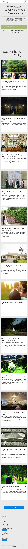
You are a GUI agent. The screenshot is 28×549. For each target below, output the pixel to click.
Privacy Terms (4, 527)
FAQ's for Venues (5, 537)
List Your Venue (5, 533)
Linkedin (4, 522)
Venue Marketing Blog (6, 538)
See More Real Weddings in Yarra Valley (14, 507)
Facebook (4, 517)
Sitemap (14, 546)
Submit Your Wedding (6, 525)
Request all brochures (8, 26)
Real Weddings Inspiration (7, 528)
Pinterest (4, 521)
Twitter (4, 520)
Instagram (4, 519)
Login (3, 534)
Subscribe (4, 529)
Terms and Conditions (6, 535)
